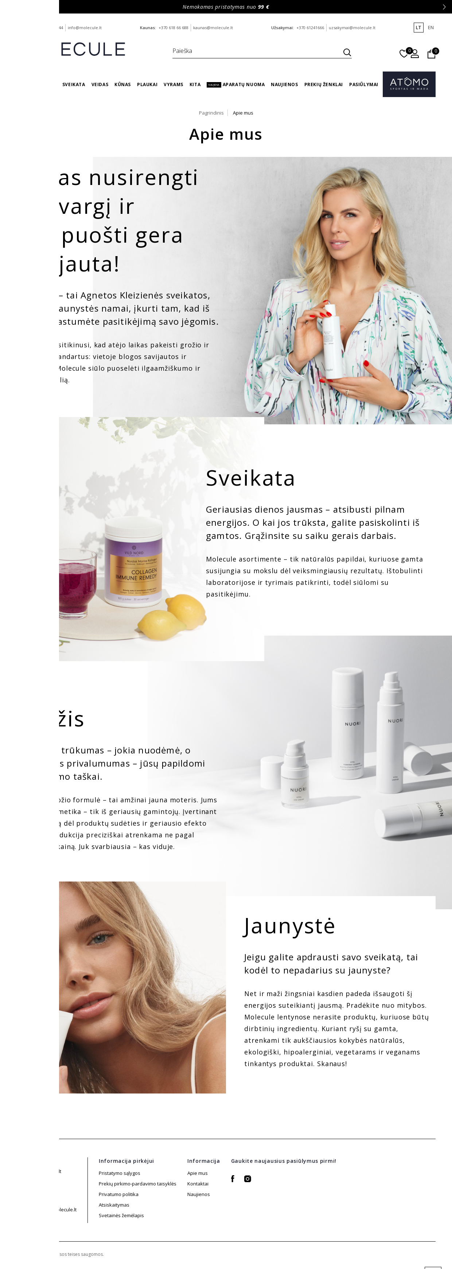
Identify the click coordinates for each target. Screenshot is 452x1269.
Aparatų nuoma (236, 84)
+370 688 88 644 (48, 27)
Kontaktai (198, 1183)
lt (418, 27)
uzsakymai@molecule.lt (352, 27)
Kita (195, 84)
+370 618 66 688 (173, 27)
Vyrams (173, 84)
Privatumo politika (119, 1194)
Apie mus (243, 112)
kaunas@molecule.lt (213, 27)
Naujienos (284, 84)
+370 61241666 (310, 27)
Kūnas (122, 84)
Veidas (100, 84)
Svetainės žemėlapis (121, 1205)
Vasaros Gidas (37, 84)
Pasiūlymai (363, 84)
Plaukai (147, 84)
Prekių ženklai (323, 84)
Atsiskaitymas (114, 1215)
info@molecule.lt (85, 27)
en (431, 27)
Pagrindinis (211, 112)
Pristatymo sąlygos (119, 1173)
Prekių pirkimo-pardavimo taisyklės (137, 1183)
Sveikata (73, 84)
